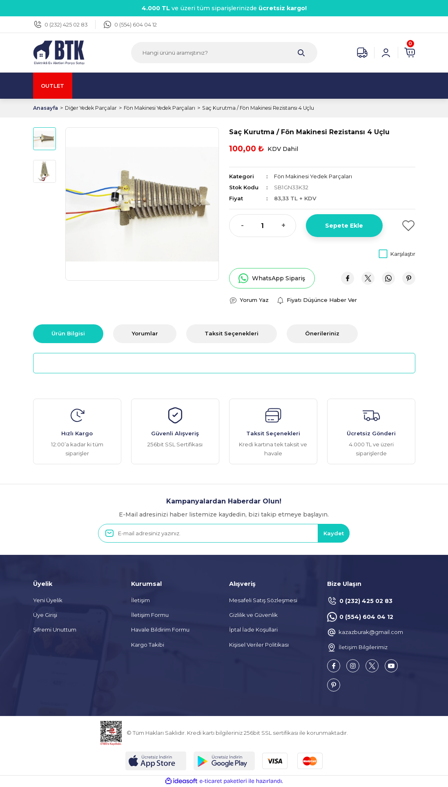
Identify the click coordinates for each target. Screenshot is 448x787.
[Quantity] (262, 225)
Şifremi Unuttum (54, 630)
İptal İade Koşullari (253, 630)
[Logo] (59, 52)
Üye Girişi (45, 615)
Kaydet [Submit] (333, 533)
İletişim (140, 600)
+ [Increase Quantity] (283, 225)
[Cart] (409, 52)
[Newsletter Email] (224, 533)
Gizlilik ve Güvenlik (253, 615)
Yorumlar (145, 333)
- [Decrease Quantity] (242, 225)
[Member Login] (386, 52)
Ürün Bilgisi (68, 333)
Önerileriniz (322, 333)
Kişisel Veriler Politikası (259, 644)
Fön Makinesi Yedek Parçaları (313, 176)
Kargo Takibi (147, 644)
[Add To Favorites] (403, 225)
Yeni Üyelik (47, 600)
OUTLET (53, 85)
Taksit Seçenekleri (232, 333)
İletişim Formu (150, 615)
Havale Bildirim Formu (160, 630)
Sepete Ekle (344, 225)
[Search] (224, 52)
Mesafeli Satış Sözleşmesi (263, 600)
